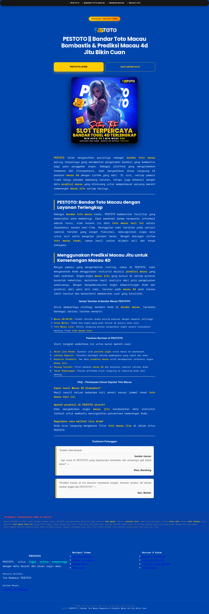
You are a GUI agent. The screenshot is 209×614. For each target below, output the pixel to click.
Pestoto (73, 3)
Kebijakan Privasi (153, 560)
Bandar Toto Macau (94, 3)
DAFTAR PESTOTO (130, 67)
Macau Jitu (136, 3)
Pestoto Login (78, 66)
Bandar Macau (117, 3)
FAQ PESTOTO (149, 568)
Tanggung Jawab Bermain (156, 564)
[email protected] (15, 590)
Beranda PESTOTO (82, 556)
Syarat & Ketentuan (153, 556)
